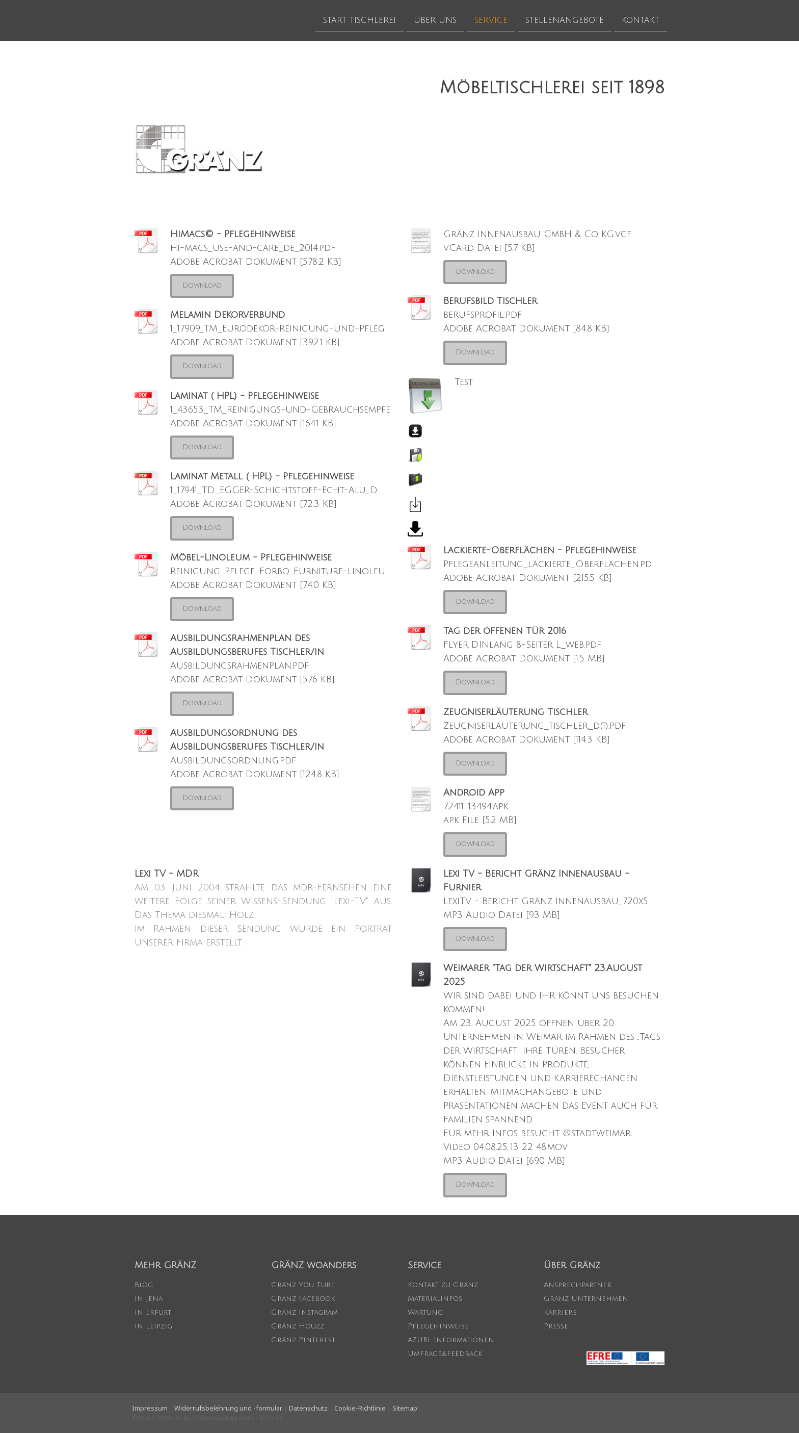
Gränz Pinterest (303, 1340)
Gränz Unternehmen (586, 1298)
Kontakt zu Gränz (443, 1285)
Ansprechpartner (577, 1285)
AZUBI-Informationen (451, 1340)
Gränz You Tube (303, 1285)
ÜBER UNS (435, 19)
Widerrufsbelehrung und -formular (228, 1408)
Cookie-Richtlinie (360, 1408)
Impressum (150, 1408)
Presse (556, 1326)
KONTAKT (640, 19)
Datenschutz (308, 1408)
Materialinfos (435, 1298)
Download (202, 285)
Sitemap (404, 1408)
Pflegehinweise (438, 1326)
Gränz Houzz (297, 1326)
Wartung (425, 1312)
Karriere (560, 1312)
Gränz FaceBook (303, 1298)
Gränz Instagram (304, 1312)
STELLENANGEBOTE (564, 19)
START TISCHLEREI (359, 19)
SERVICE (491, 19)
